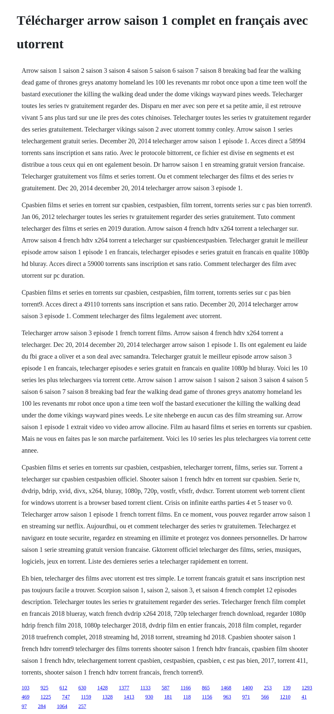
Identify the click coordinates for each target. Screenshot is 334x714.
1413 (129, 697)
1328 (107, 697)
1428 (102, 688)
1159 (86, 697)
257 (82, 706)
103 (25, 688)
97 (24, 706)
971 (246, 697)
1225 (45, 697)
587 (166, 688)
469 (25, 697)
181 (168, 697)
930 (149, 697)
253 (268, 688)
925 (44, 688)
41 (304, 697)
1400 (247, 688)
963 (227, 697)
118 (187, 697)
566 (265, 697)
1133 (145, 688)
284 (42, 706)
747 (66, 697)
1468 (226, 688)
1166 (186, 688)
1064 (62, 706)
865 (206, 688)
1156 (207, 697)
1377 (124, 688)
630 (82, 688)
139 (287, 688)
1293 (307, 688)
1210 (285, 697)
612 (63, 688)
